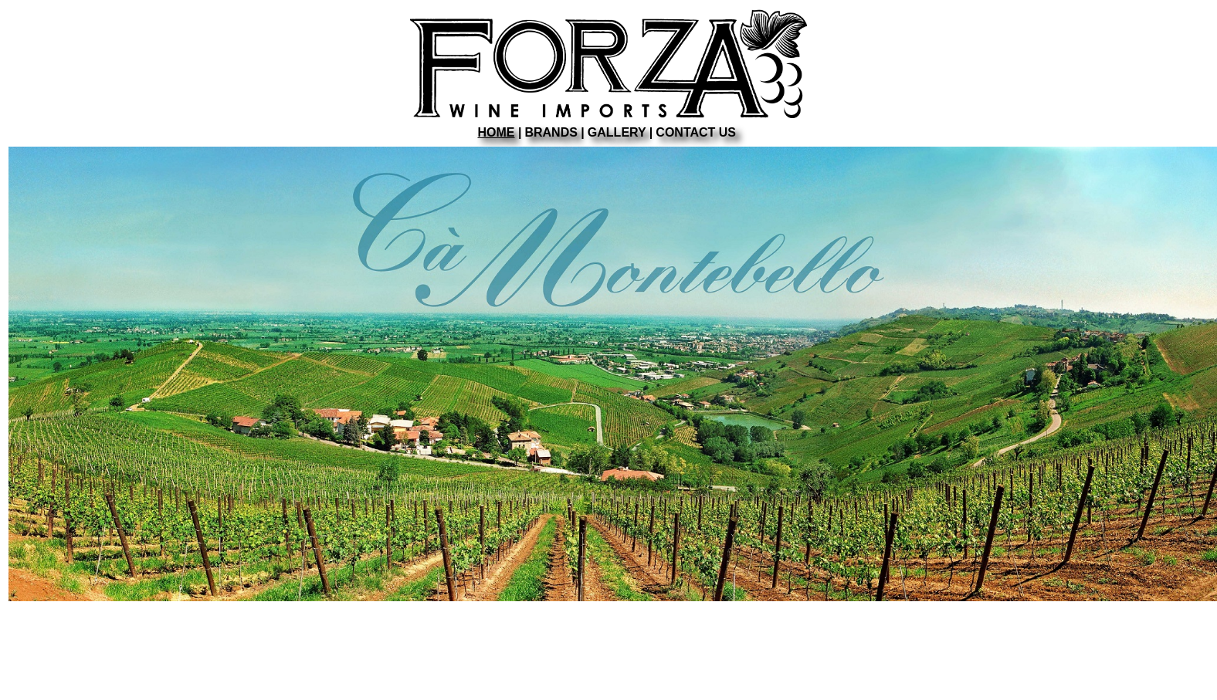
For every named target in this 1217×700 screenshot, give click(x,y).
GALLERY (617, 132)
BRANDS (550, 132)
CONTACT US (696, 132)
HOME (496, 132)
